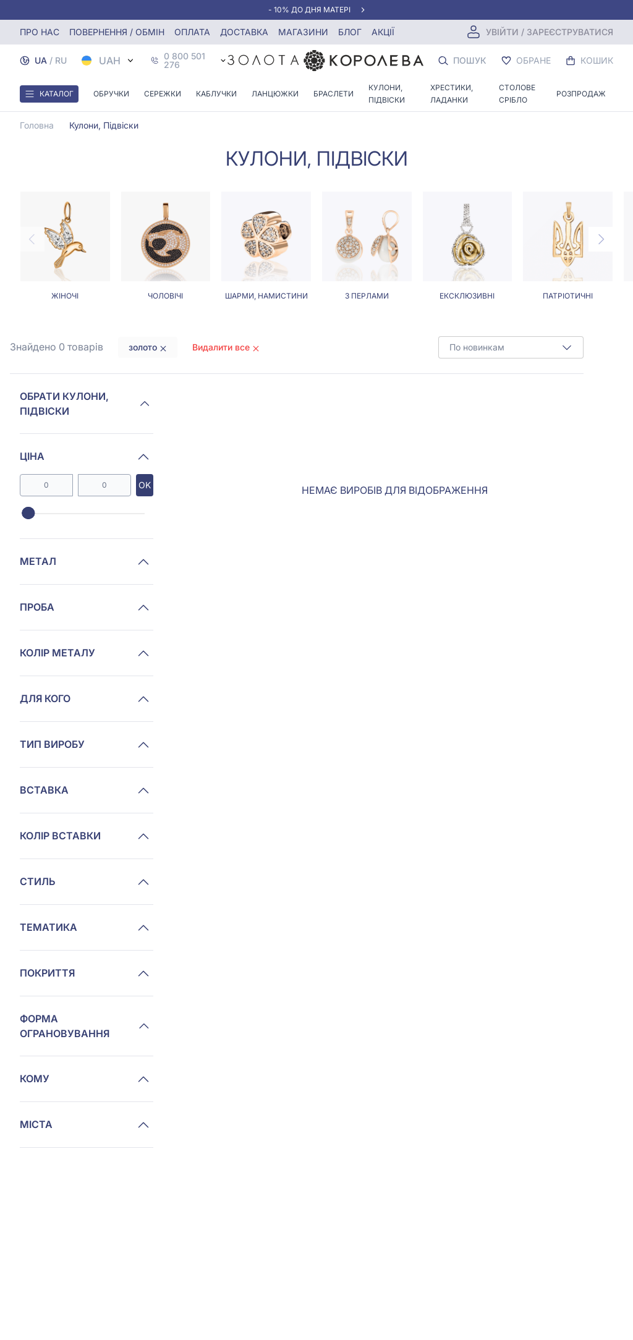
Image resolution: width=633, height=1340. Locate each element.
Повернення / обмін (116, 32)
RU (61, 60)
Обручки (111, 93)
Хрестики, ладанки (451, 93)
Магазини (303, 32)
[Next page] (600, 239)
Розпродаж (581, 93)
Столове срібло (517, 93)
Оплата (192, 32)
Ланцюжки (275, 93)
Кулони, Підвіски (386, 93)
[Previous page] (32, 239)
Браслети (333, 93)
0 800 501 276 (184, 60)
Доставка (244, 32)
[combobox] (511, 347)
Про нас (39, 32)
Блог (350, 32)
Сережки (162, 93)
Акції (383, 32)
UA (41, 60)
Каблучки (216, 93)
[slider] (28, 513)
